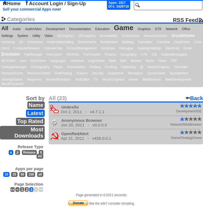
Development (55, 29)
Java (22, 61)
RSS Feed (185, 20)
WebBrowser (152, 79)
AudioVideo (33, 29)
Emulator (10, 54)
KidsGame (38, 61)
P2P (174, 61)
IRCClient (8, 61)
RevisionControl (38, 73)
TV (96, 79)
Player (58, 67)
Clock (5, 48)
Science (82, 73)
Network (172, 29)
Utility (36, 36)
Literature (77, 61)
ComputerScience (27, 48)
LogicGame (96, 61)
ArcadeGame (183, 35)
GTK (158, 29)
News (162, 61)
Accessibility (108, 36)
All (4, 28)
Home (12, 3)
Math (112, 61)
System (22, 36)
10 (6, 174)
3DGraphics (86, 36)
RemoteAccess (12, 73)
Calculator (145, 42)
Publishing (128, 67)
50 (22, 174)
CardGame (182, 42)
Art (21, 42)
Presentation (76, 67)
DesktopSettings (149, 48)
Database (108, 48)
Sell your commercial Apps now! (32, 9)
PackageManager (14, 67)
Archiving (8, 42)
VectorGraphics (113, 79)
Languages (58, 61)
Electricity (172, 48)
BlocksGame (87, 42)
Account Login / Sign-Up (55, 3)
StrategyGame (11, 79)
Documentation (80, 29)
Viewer (133, 79)
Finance (110, 54)
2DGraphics (65, 36)
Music (150, 61)
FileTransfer (92, 54)
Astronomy (35, 42)
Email (188, 48)
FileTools (72, 54)
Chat (197, 42)
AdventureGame (155, 36)
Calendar (163, 42)
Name (36, 105)
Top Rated (30, 121)
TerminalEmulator (58, 79)
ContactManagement (82, 48)
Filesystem (54, 54)
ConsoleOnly (53, 48)
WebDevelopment (178, 79)
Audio (16, 29)
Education (102, 29)
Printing (95, 67)
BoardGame (109, 42)
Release (29, 152)
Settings (7, 36)
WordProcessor (12, 84)
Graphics (143, 29)
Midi (123, 61)
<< (12, 189)
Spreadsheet (178, 73)
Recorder (181, 67)
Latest (35, 113)
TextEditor (82, 79)
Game (123, 28)
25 (14, 174)
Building (128, 42)
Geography (128, 54)
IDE (154, 54)
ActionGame (130, 36)
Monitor (135, 61)
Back (194, 98)
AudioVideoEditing (60, 42)
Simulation (135, 73)
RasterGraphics (159, 67)
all (40, 174)
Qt (141, 67)
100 (31, 174)
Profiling (110, 67)
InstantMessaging (174, 54)
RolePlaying (63, 73)
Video (48, 36)
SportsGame (156, 73)
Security (97, 73)
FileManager (33, 54)
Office (186, 29)
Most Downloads (28, 132)
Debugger (126, 48)
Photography (40, 67)
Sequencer (115, 73)
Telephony (34, 79)
